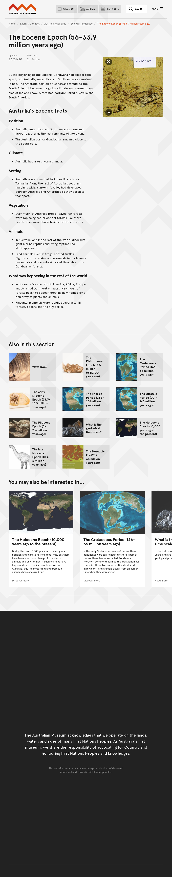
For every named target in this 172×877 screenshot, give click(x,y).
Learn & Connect (30, 23)
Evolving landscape (82, 23)
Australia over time (55, 23)
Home (12, 23)
